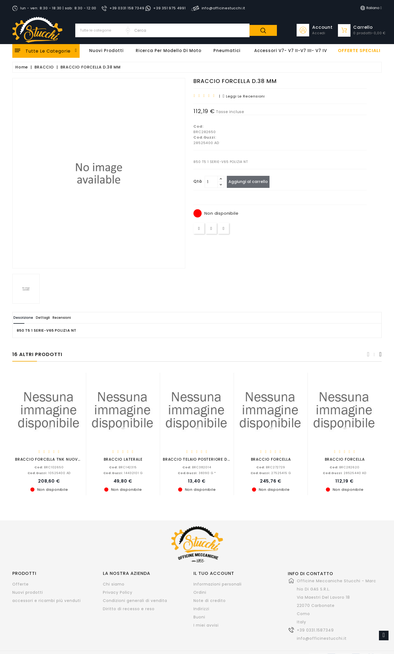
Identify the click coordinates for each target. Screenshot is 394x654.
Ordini (199, 592)
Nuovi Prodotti (106, 50)
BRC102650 (48, 467)
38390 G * (197, 473)
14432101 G (123, 473)
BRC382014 (196, 467)
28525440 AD (344, 473)
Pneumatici (227, 50)
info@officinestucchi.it (322, 638)
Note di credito (209, 600)
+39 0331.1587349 (315, 630)
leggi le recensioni (244, 96)
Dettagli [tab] (57, 317)
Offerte (20, 584)
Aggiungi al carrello (251, 181)
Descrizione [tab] (28, 317)
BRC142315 (123, 467)
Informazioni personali (217, 584)
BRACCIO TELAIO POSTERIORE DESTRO (202, 459)
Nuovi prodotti (27, 592)
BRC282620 (344, 467)
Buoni (199, 616)
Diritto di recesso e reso (129, 608)
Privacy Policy (117, 592)
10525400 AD (49, 473)
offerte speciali (359, 50)
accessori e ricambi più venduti (46, 600)
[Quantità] (211, 182)
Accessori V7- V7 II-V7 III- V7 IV (290, 50)
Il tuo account (213, 573)
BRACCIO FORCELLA (271, 459)
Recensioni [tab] (85, 317)
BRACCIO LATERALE (123, 459)
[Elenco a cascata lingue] (371, 8)
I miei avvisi (206, 625)
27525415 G (271, 473)
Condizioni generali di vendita (135, 600)
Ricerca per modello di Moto (168, 50)
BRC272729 (270, 467)
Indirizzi (201, 608)
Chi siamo (113, 584)
